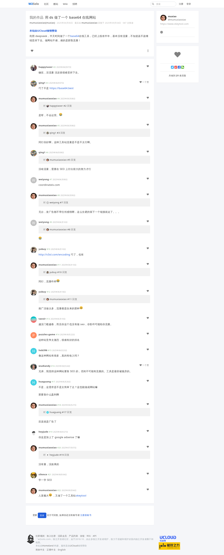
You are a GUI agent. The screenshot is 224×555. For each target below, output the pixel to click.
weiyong (44, 179)
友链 (82, 535)
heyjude (43, 431)
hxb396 (43, 350)
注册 (181, 3)
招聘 (74, 3)
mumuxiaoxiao (90, 22)
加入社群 (51, 535)
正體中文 (51, 549)
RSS (89, 535)
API (94, 535)
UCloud (74, 545)
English (62, 549)
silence (43, 474)
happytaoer (46, 66)
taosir (42, 318)
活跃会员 (62, 535)
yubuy (42, 248)
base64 (74, 36)
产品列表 (73, 535)
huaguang (45, 381)
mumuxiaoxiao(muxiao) (42, 22)
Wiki (65, 3)
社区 (46, 3)
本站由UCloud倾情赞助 (43, 30)
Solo (33, 4)
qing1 (42, 82)
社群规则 (40, 535)
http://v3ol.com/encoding (54, 254)
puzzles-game (47, 334)
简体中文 (40, 549)
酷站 (56, 3)
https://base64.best (62, 88)
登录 (189, 3)
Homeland (48, 545)
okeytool (81, 495)
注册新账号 (85, 515)
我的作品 (37, 17)
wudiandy (45, 365)
